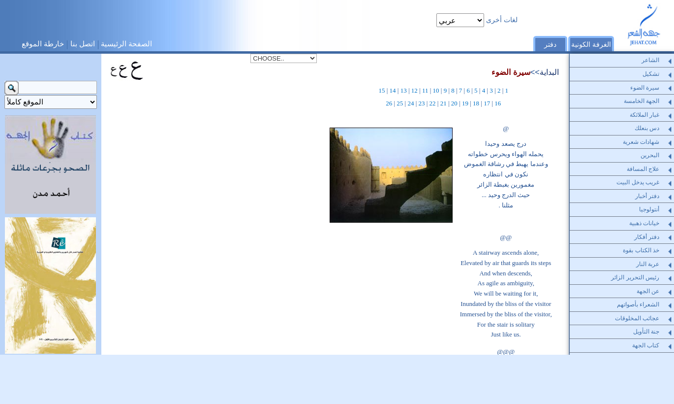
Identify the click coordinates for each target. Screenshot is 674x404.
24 (410, 103)
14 (393, 90)
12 (414, 90)
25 (400, 103)
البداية (549, 71)
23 (422, 103)
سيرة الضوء (510, 71)
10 (436, 90)
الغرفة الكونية (591, 44)
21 (443, 103)
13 (403, 90)
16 (497, 103)
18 (476, 103)
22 (432, 103)
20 (454, 103)
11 (425, 90)
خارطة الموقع (43, 43)
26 (389, 103)
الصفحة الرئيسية (126, 43)
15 (381, 90)
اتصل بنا (82, 43)
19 (465, 103)
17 (487, 103)
